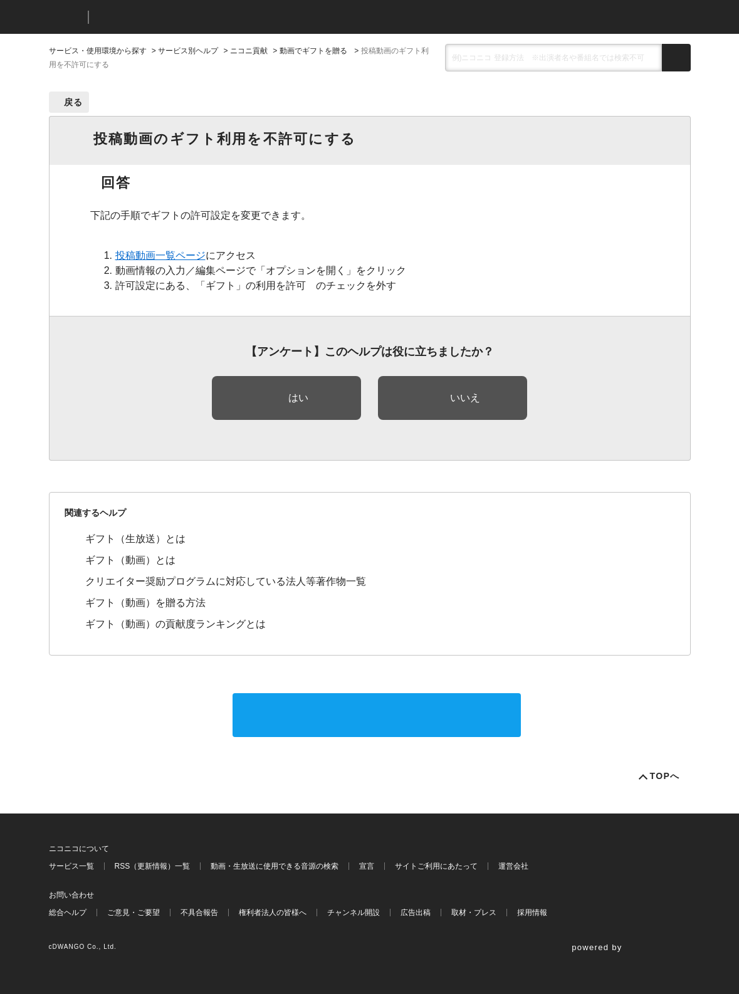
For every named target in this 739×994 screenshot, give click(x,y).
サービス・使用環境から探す (98, 50)
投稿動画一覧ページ (160, 255)
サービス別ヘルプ (188, 50)
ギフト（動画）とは (130, 560)
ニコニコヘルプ (164, 17)
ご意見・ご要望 (133, 912)
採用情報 (532, 912)
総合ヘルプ (67, 912)
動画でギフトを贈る (314, 50)
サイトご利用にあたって (436, 866)
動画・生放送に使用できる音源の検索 (274, 866)
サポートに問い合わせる (377, 714)
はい (298, 397)
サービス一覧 (71, 866)
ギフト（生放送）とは (135, 538)
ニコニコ (66, 17)
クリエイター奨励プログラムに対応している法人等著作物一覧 (225, 581)
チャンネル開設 (353, 912)
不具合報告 (199, 912)
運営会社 (513, 866)
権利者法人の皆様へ (273, 912)
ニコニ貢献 (249, 50)
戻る (73, 102)
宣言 (366, 866)
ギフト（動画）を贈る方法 (145, 602)
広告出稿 (416, 912)
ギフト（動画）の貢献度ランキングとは (175, 624)
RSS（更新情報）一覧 (153, 866)
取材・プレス (473, 912)
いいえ (465, 397)
